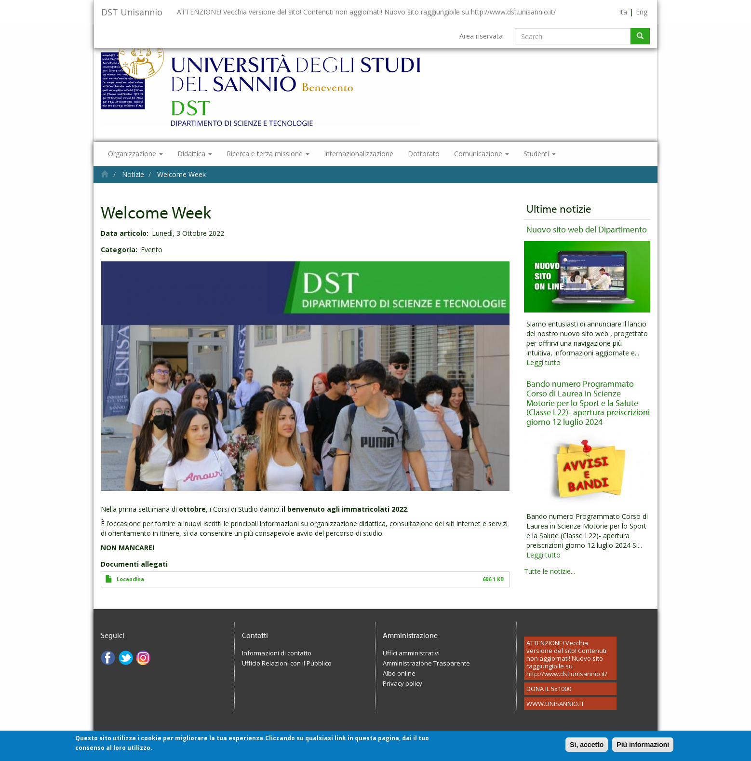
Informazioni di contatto (276, 653)
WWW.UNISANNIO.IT (555, 703)
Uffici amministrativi (411, 653)
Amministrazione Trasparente (426, 663)
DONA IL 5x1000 (548, 689)
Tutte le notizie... (549, 571)
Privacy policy (402, 683)
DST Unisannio (131, 12)
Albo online (399, 673)
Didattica (194, 153)
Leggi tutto (543, 362)
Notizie (133, 174)
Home (105, 174)
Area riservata (481, 36)
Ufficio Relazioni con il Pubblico (287, 663)
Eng (641, 11)
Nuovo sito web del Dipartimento (586, 229)
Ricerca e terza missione (268, 153)
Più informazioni (643, 747)
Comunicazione (481, 153)
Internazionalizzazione (358, 153)
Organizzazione (135, 153)
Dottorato (424, 153)
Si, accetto (586, 747)
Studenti (539, 153)
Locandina (130, 579)
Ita (623, 11)
